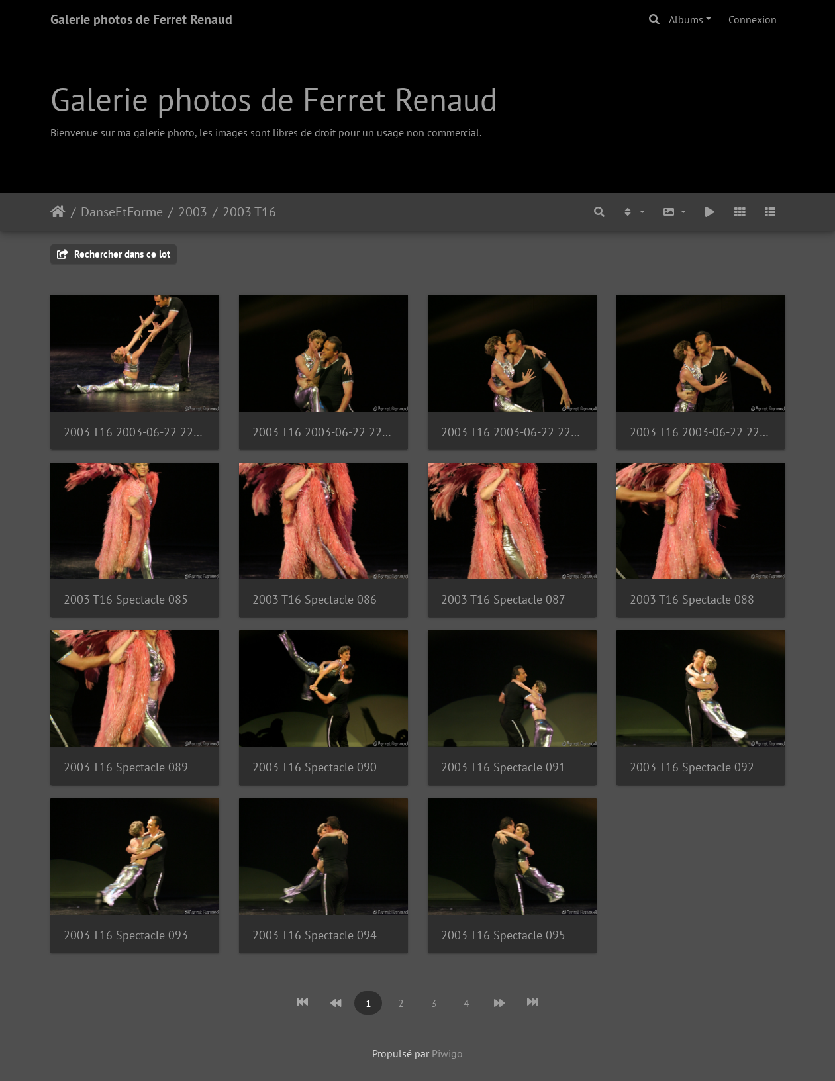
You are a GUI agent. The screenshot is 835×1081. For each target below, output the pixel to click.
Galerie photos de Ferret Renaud (141, 19)
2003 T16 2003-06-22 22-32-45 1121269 (135, 432)
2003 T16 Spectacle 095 (503, 935)
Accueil (58, 212)
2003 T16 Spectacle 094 (314, 935)
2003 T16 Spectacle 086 (314, 599)
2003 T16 (249, 211)
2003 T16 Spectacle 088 (692, 599)
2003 (192, 211)
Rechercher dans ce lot (113, 254)
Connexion (752, 19)
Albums (686, 19)
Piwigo (447, 1053)
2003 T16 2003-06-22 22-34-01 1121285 (701, 432)
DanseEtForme (122, 211)
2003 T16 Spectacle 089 (126, 767)
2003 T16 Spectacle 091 (503, 767)
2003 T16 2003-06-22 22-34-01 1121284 (512, 432)
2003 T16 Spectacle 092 (692, 767)
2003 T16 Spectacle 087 (503, 599)
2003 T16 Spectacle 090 (314, 767)
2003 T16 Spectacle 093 (126, 935)
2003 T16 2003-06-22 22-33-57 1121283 (323, 432)
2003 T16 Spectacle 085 (126, 599)
